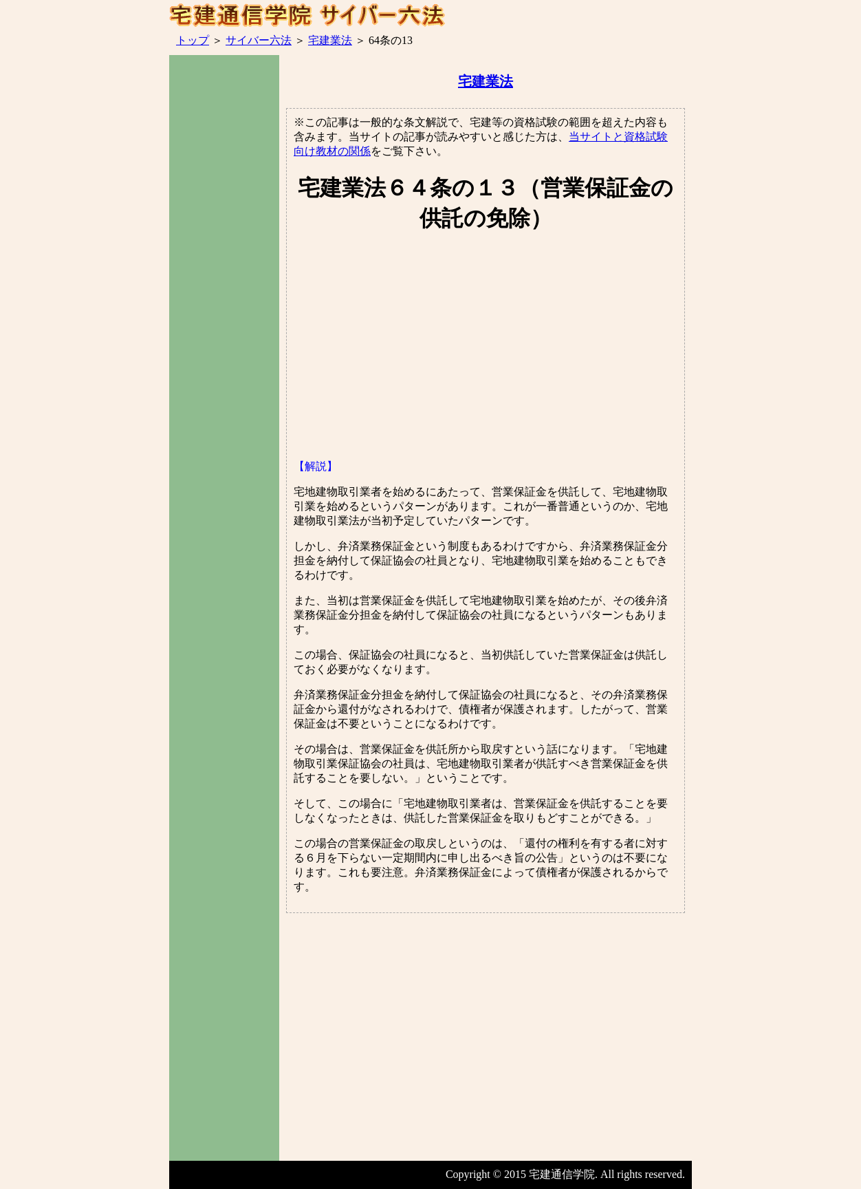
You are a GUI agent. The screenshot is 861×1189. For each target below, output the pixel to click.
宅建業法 (330, 40)
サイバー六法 (259, 40)
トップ (192, 40)
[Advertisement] (224, 302)
